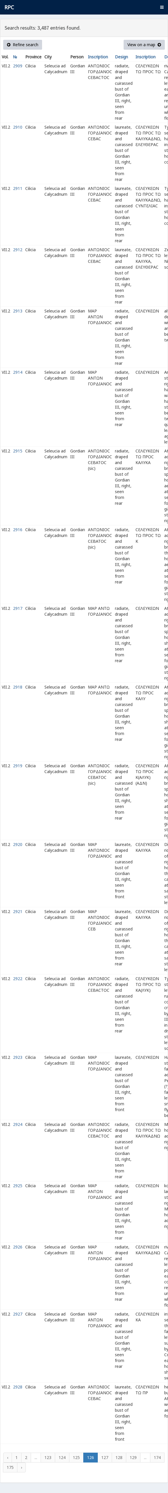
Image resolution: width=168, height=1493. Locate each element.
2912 (17, 249)
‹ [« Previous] (7, 1457)
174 (157, 1457)
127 (104, 1457)
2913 (17, 311)
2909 (17, 66)
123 (47, 1457)
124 (62, 1457)
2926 (17, 1247)
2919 (17, 765)
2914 (17, 372)
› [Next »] (21, 1467)
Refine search (22, 44)
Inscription (98, 57)
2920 (17, 844)
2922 (17, 978)
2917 (17, 608)
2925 (17, 1185)
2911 (17, 188)
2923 (17, 1057)
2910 (17, 127)
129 (133, 1457)
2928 (17, 1387)
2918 (17, 687)
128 (118, 1457)
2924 (17, 1124)
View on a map (144, 44)
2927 (17, 1314)
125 (76, 1457)
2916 (17, 529)
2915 (17, 451)
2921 (17, 911)
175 (10, 1467)
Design (121, 57)
